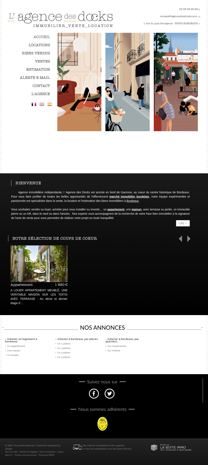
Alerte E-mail (35, 78)
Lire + (183, 223)
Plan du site (11, 452)
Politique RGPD (46, 455)
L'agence (40, 94)
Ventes (42, 61)
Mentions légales (28, 452)
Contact (41, 86)
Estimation (38, 69)
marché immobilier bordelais (129, 196)
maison (137, 209)
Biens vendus (36, 53)
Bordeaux (133, 200)
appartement (115, 209)
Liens (60, 452)
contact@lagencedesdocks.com (178, 16)
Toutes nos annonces (25, 455)
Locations (39, 45)
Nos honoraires (47, 452)
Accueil (42, 37)
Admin (8, 455)
